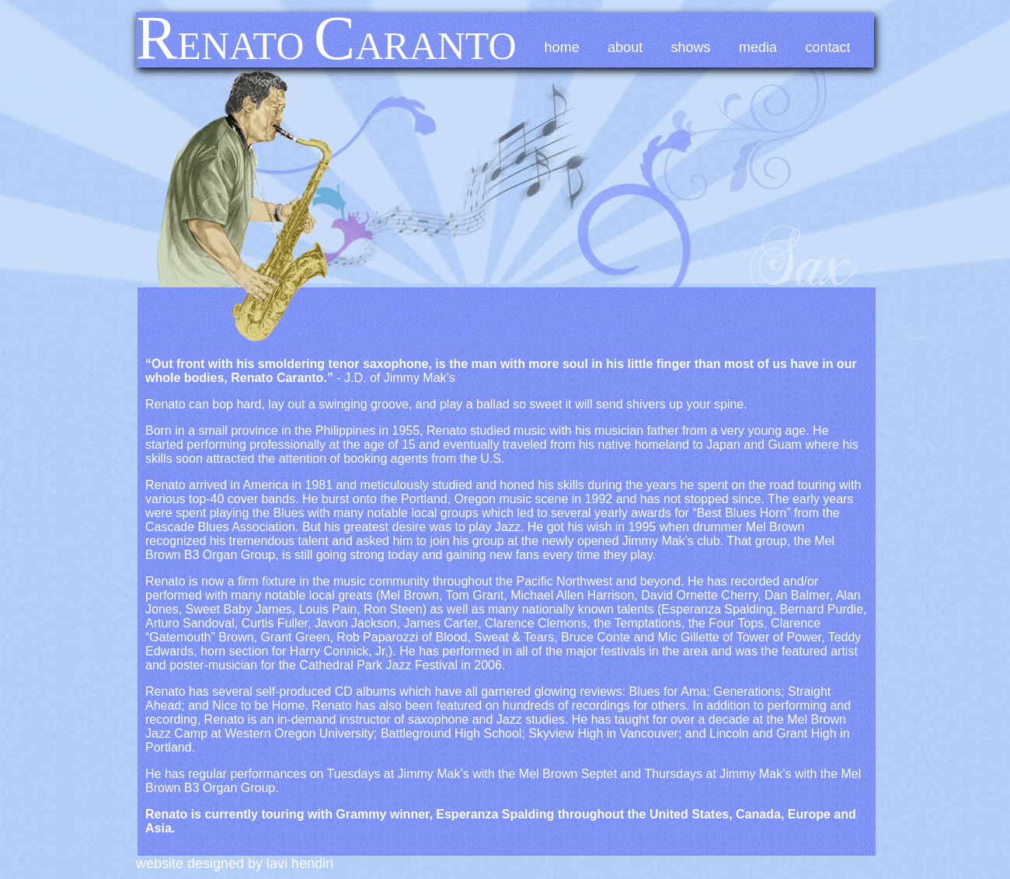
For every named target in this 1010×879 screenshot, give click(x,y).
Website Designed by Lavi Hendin (234, 863)
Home (562, 47)
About (625, 47)
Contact (828, 47)
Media (758, 47)
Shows (691, 47)
